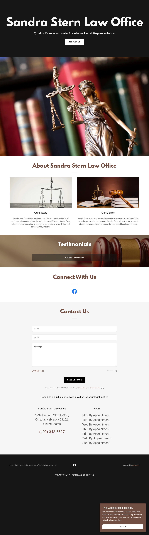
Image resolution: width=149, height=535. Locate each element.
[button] (33, 371)
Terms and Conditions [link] (83, 475)
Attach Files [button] (39, 371)
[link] (75, 7)
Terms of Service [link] (95, 388)
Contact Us (74, 42)
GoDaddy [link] (135, 465)
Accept (123, 526)
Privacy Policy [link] (82, 388)
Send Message (74, 380)
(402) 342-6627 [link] (52, 432)
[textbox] (74, 329)
